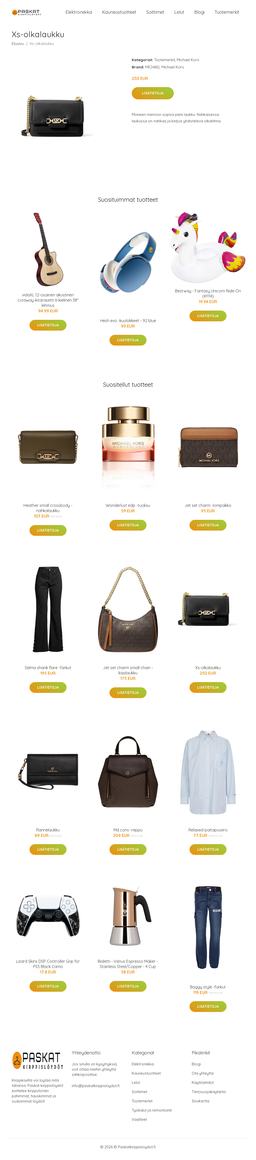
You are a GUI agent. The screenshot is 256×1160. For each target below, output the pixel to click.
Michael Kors (188, 64)
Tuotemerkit (226, 14)
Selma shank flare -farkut (48, 671)
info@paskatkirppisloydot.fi (96, 1090)
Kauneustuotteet (119, 14)
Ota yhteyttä (203, 1077)
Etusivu (18, 47)
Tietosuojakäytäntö (209, 1096)
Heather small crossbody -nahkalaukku (48, 512)
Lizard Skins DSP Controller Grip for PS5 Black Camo (48, 968)
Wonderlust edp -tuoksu (128, 509)
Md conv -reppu (128, 834)
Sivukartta (200, 1105)
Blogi (199, 14)
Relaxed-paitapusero (208, 834)
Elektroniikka (79, 14)
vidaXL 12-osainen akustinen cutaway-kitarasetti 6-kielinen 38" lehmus (48, 304)
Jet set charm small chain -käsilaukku (128, 674)
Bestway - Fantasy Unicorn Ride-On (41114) (208, 298)
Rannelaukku (48, 834)
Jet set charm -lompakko (207, 509)
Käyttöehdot (203, 1087)
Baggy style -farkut (208, 991)
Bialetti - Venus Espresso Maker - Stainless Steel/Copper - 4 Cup (128, 968)
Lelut (179, 14)
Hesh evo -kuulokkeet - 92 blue (128, 324)
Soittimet (155, 14)
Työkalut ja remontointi (152, 1114)
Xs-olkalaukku (208, 671)
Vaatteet (139, 1124)
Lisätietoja (153, 97)
